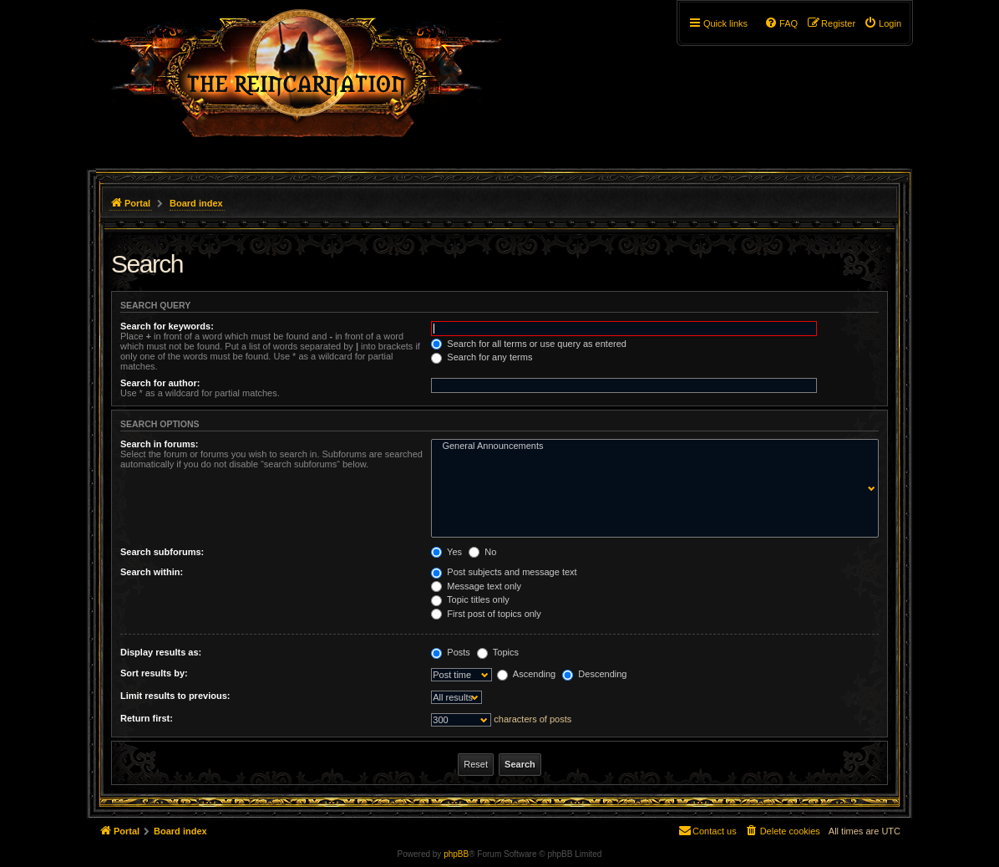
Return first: (146, 718)
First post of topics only (486, 614)
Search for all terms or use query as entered (528, 344)
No (482, 552)
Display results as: (160, 652)
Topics (498, 652)
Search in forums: (159, 444)
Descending (594, 674)
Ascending (526, 674)
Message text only (476, 586)
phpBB (456, 854)
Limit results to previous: (175, 696)
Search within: (151, 572)
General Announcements (651, 446)
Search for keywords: (167, 326)
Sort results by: (154, 673)
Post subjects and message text (503, 572)
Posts (450, 652)
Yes (446, 552)
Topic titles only (470, 599)
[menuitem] (882, 23)
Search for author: (160, 383)
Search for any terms (481, 357)
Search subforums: (162, 552)
